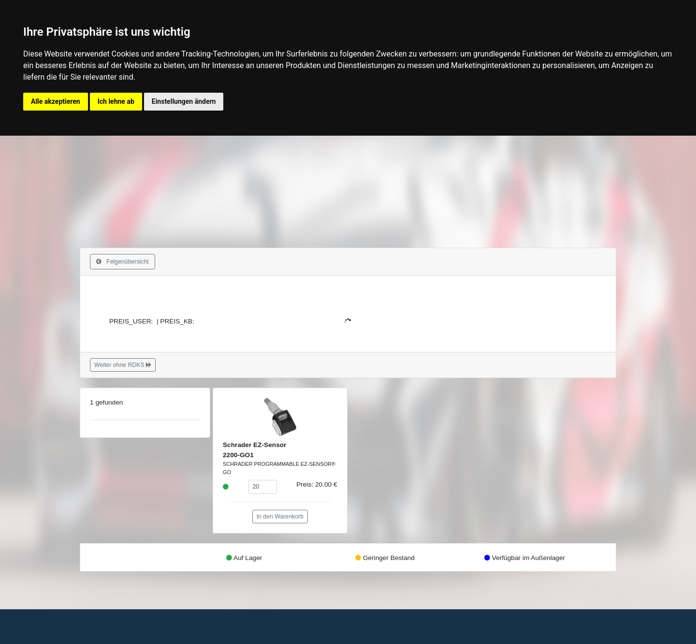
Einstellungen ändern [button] (184, 101)
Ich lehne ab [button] (116, 101)
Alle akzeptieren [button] (55, 101)
